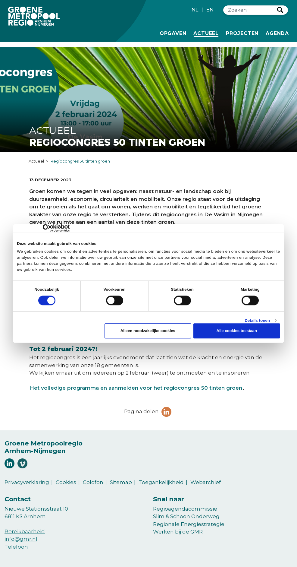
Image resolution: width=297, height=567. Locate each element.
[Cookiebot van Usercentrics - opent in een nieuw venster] (43, 228)
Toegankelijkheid (161, 482)
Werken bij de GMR (178, 532)
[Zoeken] (250, 10)
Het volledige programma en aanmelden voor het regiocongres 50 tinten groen (136, 388)
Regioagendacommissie (185, 509)
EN (210, 10)
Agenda (277, 33)
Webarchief (205, 482)
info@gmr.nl (21, 539)
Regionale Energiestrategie (188, 524)
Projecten (242, 33)
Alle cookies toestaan (236, 331)
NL (195, 10)
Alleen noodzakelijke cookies (147, 331)
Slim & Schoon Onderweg (186, 516)
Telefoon (16, 547)
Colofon (93, 482)
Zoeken (280, 10)
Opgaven (173, 33)
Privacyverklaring (27, 482)
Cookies (66, 482)
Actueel (207, 33)
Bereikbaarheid (25, 531)
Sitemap (121, 482)
